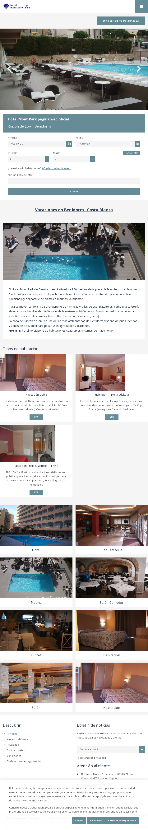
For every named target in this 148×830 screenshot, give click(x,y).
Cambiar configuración (122, 820)
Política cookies (16, 750)
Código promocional (20, 175)
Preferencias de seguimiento (24, 761)
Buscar (74, 191)
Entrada (12, 138)
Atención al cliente (17, 739)
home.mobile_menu (141, 6)
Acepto (79, 820)
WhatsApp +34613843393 (121, 20)
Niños (56, 153)
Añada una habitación (56, 168)
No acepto (96, 820)
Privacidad (13, 744)
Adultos (12, 153)
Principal (12, 733)
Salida (79, 138)
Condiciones (14, 756)
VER (36, 417)
